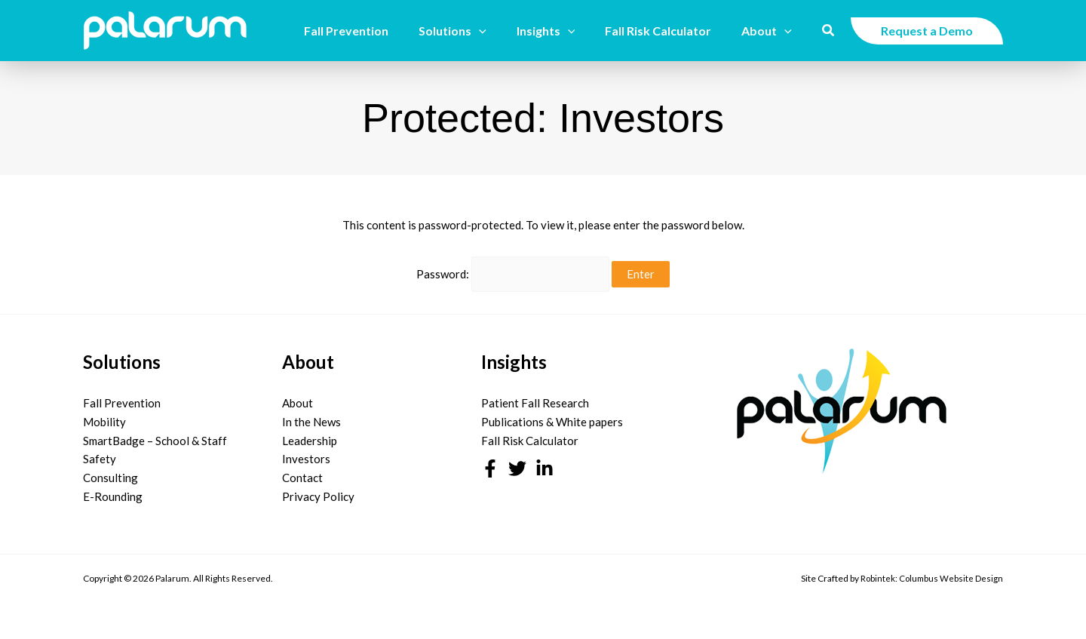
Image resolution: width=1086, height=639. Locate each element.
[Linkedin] (544, 462)
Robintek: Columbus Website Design (930, 572)
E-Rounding (113, 490)
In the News (311, 415)
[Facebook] (490, 462)
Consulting (110, 471)
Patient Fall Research (535, 397)
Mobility (104, 415)
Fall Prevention (122, 397)
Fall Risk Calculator (529, 434)
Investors (306, 452)
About (297, 397)
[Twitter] (517, 462)
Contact (302, 471)
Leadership (309, 434)
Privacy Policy (318, 490)
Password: (513, 271)
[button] (500, 31)
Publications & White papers (552, 415)
